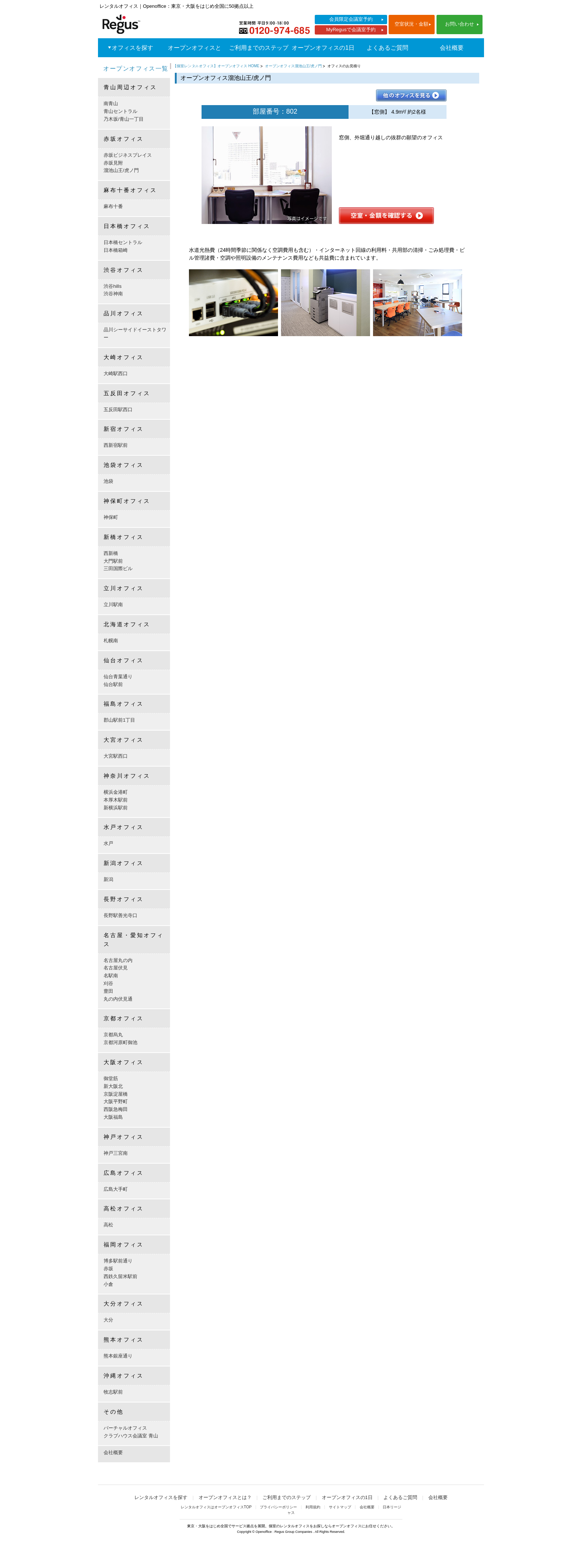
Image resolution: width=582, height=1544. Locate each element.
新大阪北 (113, 1086)
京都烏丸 (113, 1034)
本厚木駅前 (116, 800)
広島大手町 (116, 1189)
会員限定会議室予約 (351, 19)
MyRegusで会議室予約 (351, 29)
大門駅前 (113, 561)
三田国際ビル (118, 568)
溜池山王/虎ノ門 (121, 170)
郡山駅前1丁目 (119, 720)
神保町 (111, 517)
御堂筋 (111, 1078)
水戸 (108, 843)
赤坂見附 (113, 163)
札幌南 (111, 640)
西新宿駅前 (116, 445)
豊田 (108, 991)
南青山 (111, 103)
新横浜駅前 (116, 807)
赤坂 (108, 1268)
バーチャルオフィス (125, 1428)
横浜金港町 (116, 792)
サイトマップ (340, 1507)
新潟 (108, 879)
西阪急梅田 (116, 1109)
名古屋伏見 (116, 968)
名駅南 (111, 975)
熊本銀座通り (118, 1356)
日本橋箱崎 (116, 250)
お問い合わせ (459, 24)
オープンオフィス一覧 (136, 68)
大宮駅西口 (116, 756)
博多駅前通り (118, 1261)
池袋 (108, 481)
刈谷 (108, 983)
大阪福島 (113, 1117)
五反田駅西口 (118, 409)
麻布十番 (113, 206)
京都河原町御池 (120, 1042)
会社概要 (452, 48)
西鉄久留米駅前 (120, 1276)
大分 (108, 1320)
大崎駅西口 (116, 373)
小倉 (108, 1284)
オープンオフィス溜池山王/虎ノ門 (293, 66)
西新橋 (111, 553)
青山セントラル (120, 111)
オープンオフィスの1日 (323, 48)
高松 (108, 1225)
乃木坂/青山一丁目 (124, 119)
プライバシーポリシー (278, 1507)
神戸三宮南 (116, 1153)
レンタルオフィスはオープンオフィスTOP (216, 1507)
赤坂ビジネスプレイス (128, 155)
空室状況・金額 (411, 24)
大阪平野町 (116, 1101)
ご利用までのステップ (258, 48)
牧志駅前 (113, 1392)
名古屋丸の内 (118, 960)
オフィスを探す (132, 48)
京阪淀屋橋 (116, 1094)
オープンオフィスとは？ (194, 57)
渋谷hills (112, 286)
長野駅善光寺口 (120, 915)
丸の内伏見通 (118, 999)
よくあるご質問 (387, 48)
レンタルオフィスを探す (160, 1497)
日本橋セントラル (123, 242)
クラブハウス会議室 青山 (131, 1436)
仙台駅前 (113, 684)
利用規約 (312, 1507)
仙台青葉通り (118, 676)
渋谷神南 (113, 293)
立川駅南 (113, 604)
